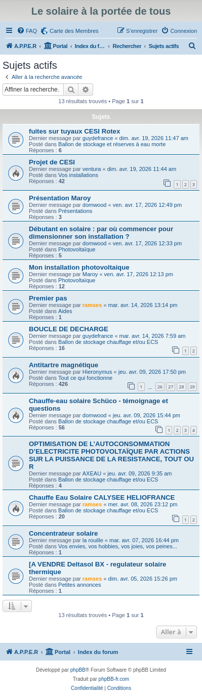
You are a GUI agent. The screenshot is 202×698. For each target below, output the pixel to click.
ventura (92, 169)
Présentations (75, 211)
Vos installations (78, 175)
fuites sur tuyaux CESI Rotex (74, 131)
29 (192, 386)
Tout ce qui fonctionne (85, 378)
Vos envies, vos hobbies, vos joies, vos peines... (117, 546)
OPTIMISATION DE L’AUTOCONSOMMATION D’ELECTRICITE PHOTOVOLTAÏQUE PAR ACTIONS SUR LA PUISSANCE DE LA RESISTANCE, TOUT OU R (111, 455)
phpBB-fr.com (114, 679)
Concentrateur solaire (63, 533)
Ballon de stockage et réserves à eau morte (112, 144)
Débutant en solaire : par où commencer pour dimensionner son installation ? (101, 232)
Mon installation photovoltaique (79, 267)
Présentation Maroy (60, 198)
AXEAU (92, 473)
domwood (95, 205)
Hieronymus (97, 372)
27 (170, 386)
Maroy (90, 274)
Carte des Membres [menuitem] (74, 31)
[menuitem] (27, 31)
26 (160, 386)
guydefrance (98, 138)
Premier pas (48, 298)
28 (181, 386)
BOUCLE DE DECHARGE (68, 329)
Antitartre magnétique (63, 365)
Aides (65, 311)
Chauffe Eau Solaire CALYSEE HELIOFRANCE (102, 497)
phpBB (78, 670)
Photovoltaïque (76, 249)
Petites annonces (79, 585)
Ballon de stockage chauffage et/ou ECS (108, 342)
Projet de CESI (52, 162)
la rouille (93, 540)
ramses (92, 305)
